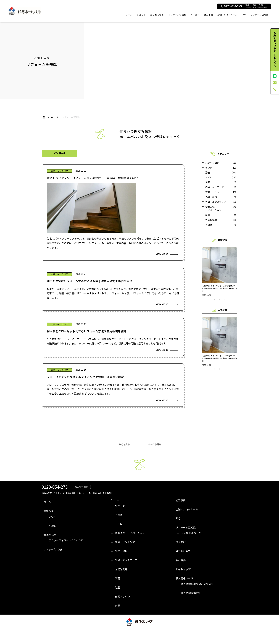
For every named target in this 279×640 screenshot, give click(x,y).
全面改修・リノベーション (130, 533)
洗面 (117, 578)
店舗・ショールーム (227, 14)
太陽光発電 (121, 569)
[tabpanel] (219, 271)
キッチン (120, 506)
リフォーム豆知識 (260, 14)
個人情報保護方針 (191, 593)
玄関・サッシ (122, 596)
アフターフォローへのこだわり (66, 540)
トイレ (118, 524)
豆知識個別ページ (191, 533)
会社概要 (181, 560)
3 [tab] (225, 299)
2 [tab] (219, 299)
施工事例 (208, 14)
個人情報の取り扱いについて (197, 584)
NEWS (52, 525)
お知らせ (141, 14)
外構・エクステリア (126, 560)
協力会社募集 (183, 551)
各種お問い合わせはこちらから (275, 49)
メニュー (195, 14)
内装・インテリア (125, 542)
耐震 (117, 605)
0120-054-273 (231, 6)
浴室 (117, 587)
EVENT (53, 516)
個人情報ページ (184, 578)
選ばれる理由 (157, 14)
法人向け (181, 542)
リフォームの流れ (177, 14)
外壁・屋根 (121, 551)
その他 (118, 515)
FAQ (244, 14)
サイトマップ (183, 569)
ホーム (129, 14)
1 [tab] (214, 299)
